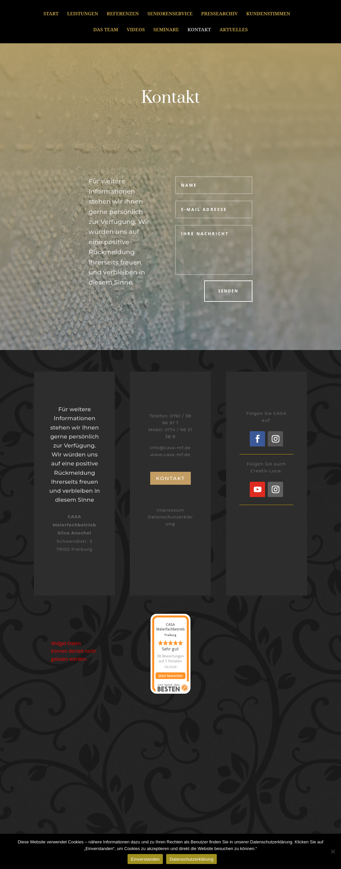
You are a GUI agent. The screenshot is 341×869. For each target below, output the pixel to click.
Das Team (105, 30)
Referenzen (123, 14)
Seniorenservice (170, 14)
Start (51, 14)
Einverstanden (145, 859)
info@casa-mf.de (170, 447)
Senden (228, 291)
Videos (136, 30)
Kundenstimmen (268, 14)
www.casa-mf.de (170, 453)
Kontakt (199, 30)
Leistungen (82, 14)
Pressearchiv (219, 14)
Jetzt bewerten (170, 675)
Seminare (166, 30)
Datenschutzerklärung (191, 859)
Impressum (171, 510)
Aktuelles (233, 30)
